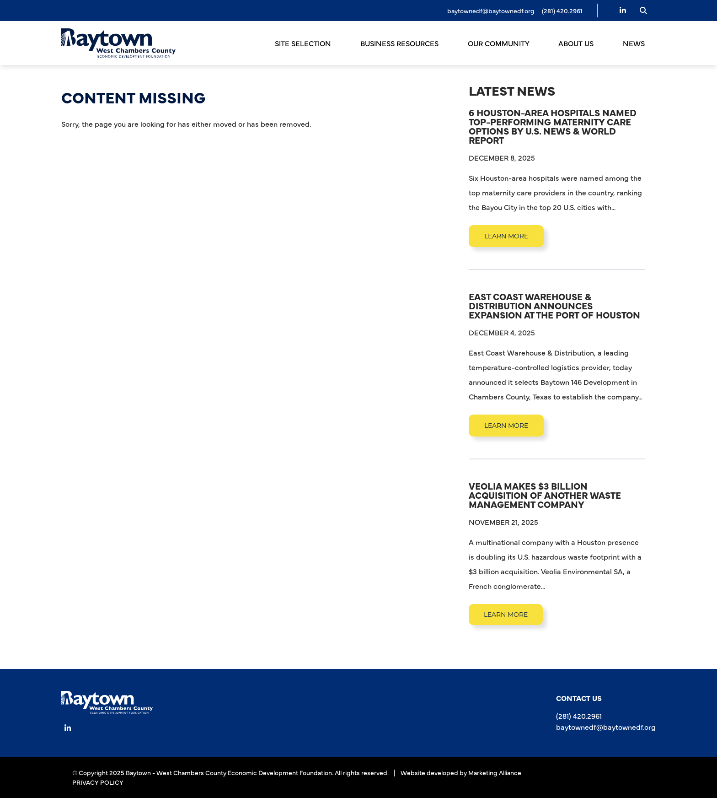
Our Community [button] (499, 43)
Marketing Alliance (494, 772)
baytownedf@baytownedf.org (491, 10)
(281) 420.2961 (579, 716)
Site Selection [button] (304, 43)
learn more (506, 236)
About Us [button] (576, 43)
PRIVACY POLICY (97, 782)
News (634, 43)
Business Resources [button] (400, 43)
